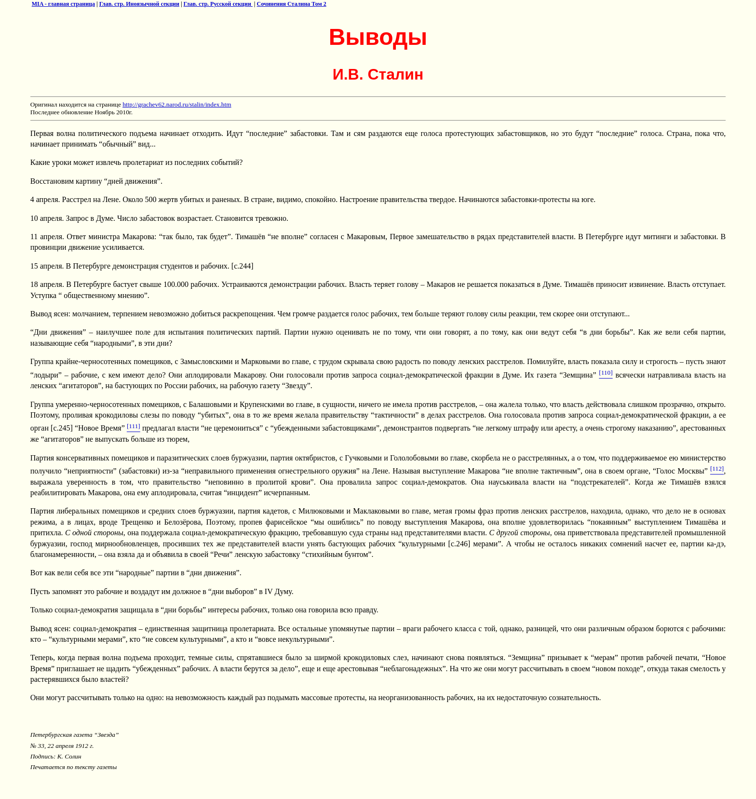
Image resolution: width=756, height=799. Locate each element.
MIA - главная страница (63, 3)
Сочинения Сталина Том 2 (291, 3)
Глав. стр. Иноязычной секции (139, 3)
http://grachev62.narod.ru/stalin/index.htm (176, 104)
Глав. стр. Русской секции (218, 3)
